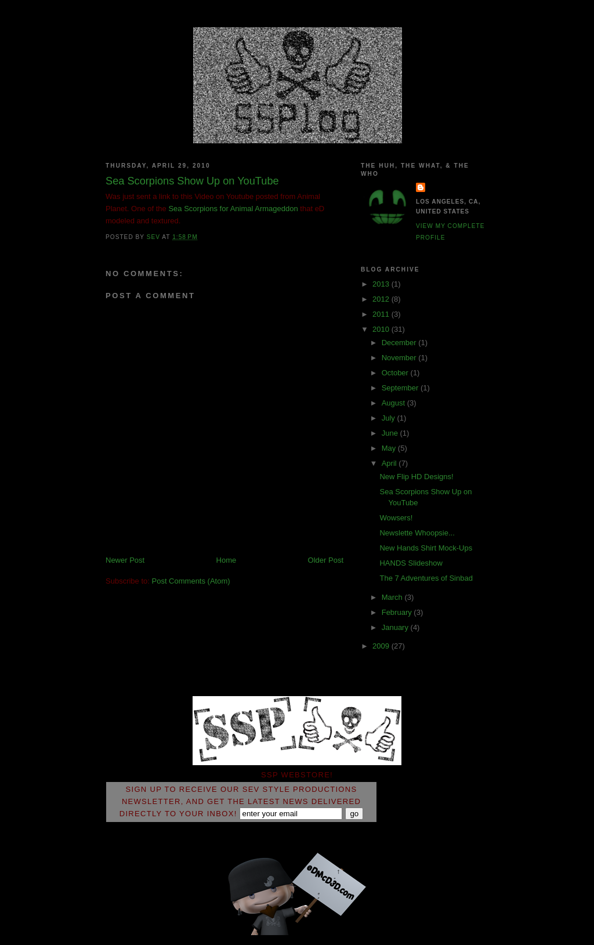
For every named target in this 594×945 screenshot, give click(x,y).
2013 (382, 284)
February (398, 612)
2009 (382, 646)
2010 (382, 329)
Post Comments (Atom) (191, 581)
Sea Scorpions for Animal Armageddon (233, 208)
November (400, 357)
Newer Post (125, 560)
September (401, 387)
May (390, 448)
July (389, 418)
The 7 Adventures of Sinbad (425, 578)
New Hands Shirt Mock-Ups (425, 548)
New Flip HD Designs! (416, 476)
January (396, 627)
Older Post (325, 560)
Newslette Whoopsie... (416, 532)
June (391, 433)
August (394, 403)
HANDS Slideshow (410, 563)
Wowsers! (395, 517)
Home (226, 560)
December (400, 342)
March (393, 597)
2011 (382, 314)
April (390, 463)
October (396, 372)
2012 (382, 299)
